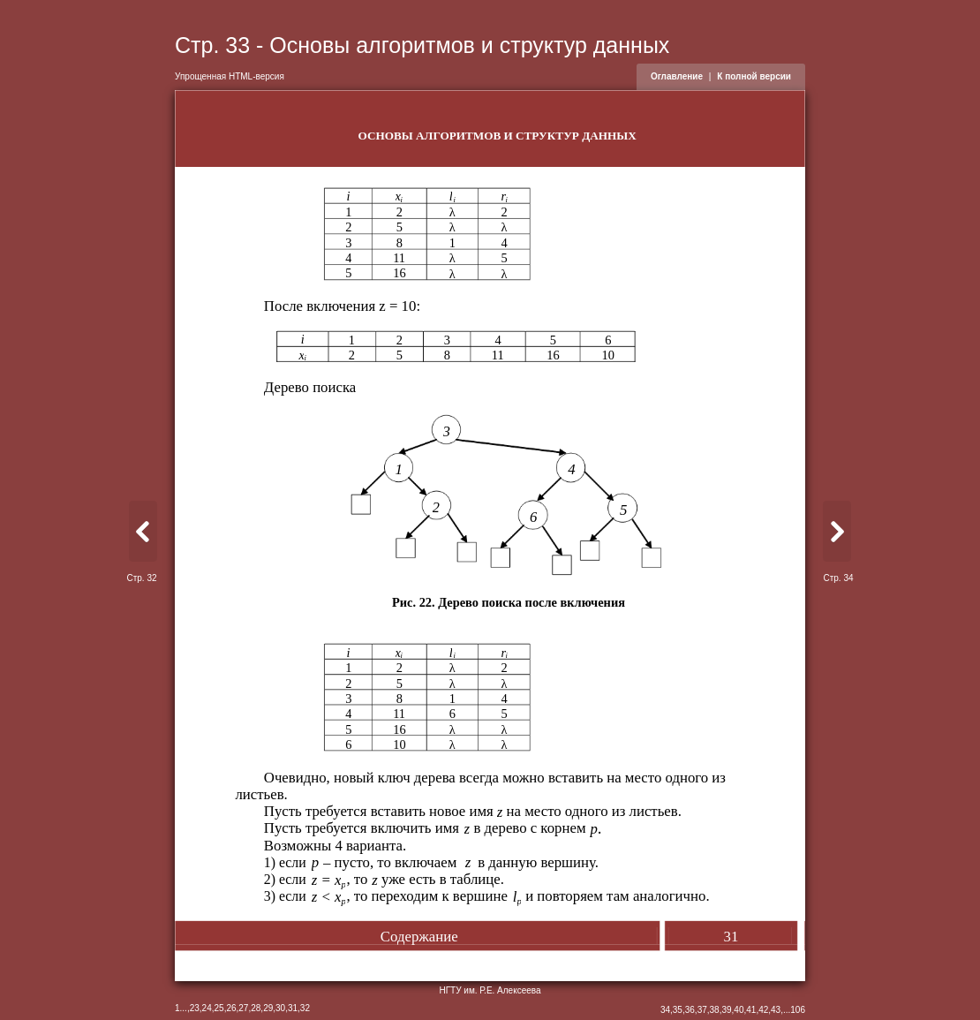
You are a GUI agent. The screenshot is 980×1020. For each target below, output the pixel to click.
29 (268, 1008)
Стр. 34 (838, 578)
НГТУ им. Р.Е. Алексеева (489, 990)
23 (195, 1008)
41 (751, 1010)
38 (715, 1010)
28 (255, 1008)
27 (243, 1008)
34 (665, 1010)
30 (280, 1008)
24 (207, 1008)
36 (690, 1010)
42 (763, 1010)
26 (231, 1008)
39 (726, 1010)
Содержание (419, 936)
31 (293, 1008)
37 (702, 1010)
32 (305, 1008)
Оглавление (677, 76)
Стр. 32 (141, 578)
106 (797, 1010)
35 (677, 1010)
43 (775, 1010)
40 (738, 1010)
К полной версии (754, 76)
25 (219, 1008)
